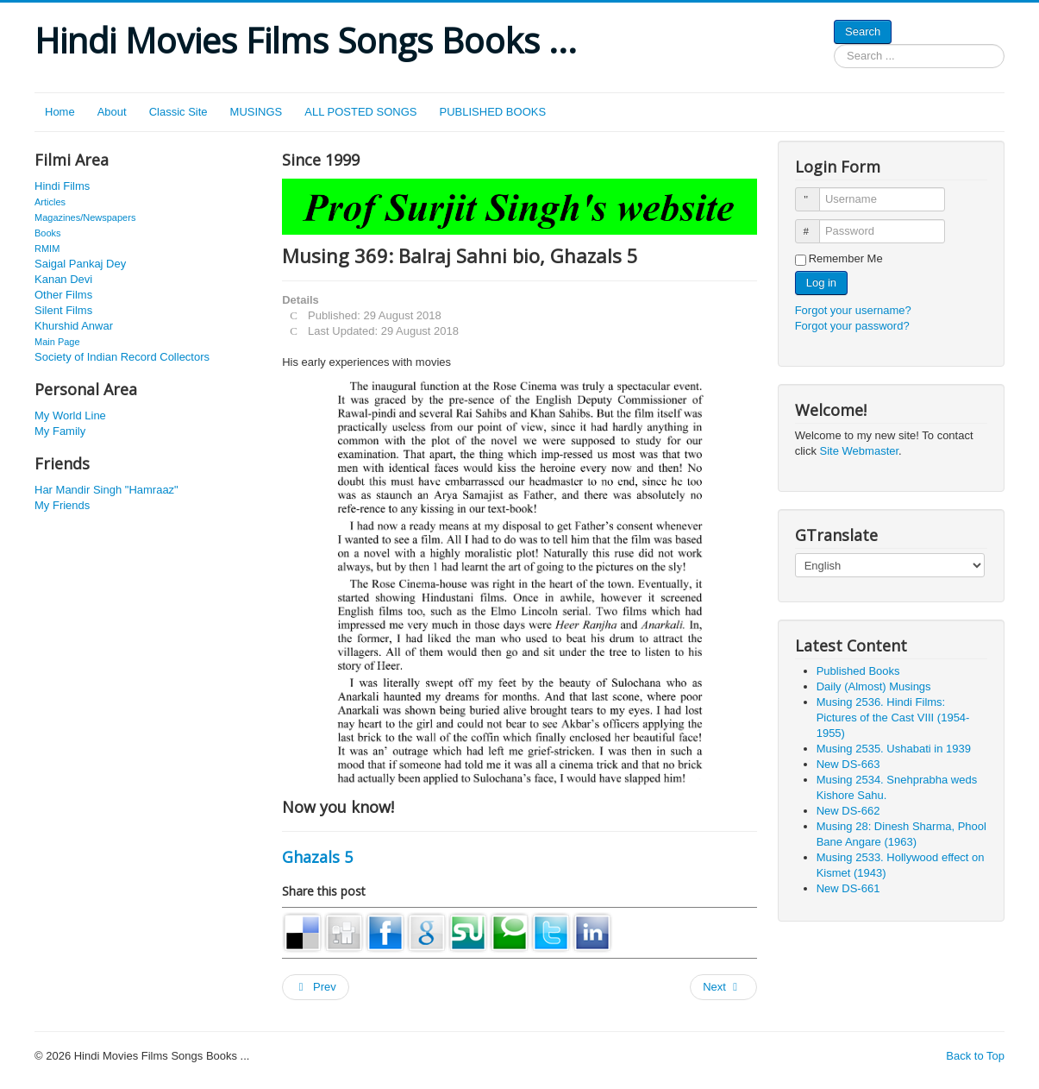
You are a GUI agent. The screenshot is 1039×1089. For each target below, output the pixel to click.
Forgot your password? (852, 325)
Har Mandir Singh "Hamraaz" (106, 489)
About (112, 111)
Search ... (834, 44)
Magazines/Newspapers (84, 217)
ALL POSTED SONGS (360, 111)
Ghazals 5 (317, 857)
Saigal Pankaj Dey (80, 263)
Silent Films (63, 310)
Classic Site (178, 111)
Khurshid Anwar (73, 325)
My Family (59, 431)
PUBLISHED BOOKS (493, 111)
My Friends (62, 505)
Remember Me (846, 258)
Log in (821, 282)
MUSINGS (256, 111)
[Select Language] (890, 565)
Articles (50, 202)
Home (60, 111)
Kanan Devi (63, 279)
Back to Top (975, 1055)
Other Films (63, 294)
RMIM (46, 248)
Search (862, 31)
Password (815, 223)
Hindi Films (62, 185)
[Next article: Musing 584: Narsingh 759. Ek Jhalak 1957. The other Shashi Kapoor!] (723, 987)
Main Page (57, 342)
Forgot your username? (853, 310)
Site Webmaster (859, 450)
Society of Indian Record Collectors (122, 356)
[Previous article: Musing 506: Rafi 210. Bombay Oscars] (315, 987)
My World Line (70, 415)
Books (47, 233)
